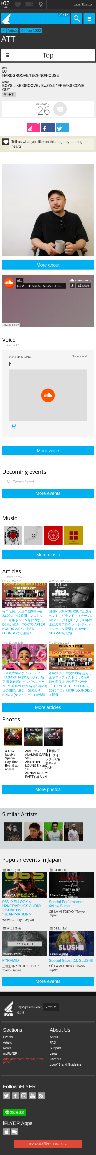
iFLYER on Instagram (23, 1095)
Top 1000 (33, 31)
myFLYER (10, 1053)
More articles (48, 707)
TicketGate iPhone (14, 1131)
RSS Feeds (41, 1095)
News (7, 1048)
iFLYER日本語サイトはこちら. (48, 1143)
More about (47, 264)
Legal (53, 1053)
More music (48, 554)
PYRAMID (10, 960)
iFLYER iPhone (6, 1131)
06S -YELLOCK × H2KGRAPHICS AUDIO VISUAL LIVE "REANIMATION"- (21, 908)
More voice (48, 450)
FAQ (53, 1042)
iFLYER (9, 1009)
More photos (48, 789)
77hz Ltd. (51, 1007)
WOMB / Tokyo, (18, 920)
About (54, 1037)
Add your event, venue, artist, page (23, 1060)
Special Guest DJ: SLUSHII (71, 960)
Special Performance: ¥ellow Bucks (66, 904)
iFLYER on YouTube (32, 1095)
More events (48, 493)
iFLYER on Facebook (15, 1095)
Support (55, 1048)
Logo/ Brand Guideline (65, 1064)
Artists (13, 31)
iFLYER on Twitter (6, 1095)
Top (48, 55)
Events (8, 1037)
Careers (55, 1059)
